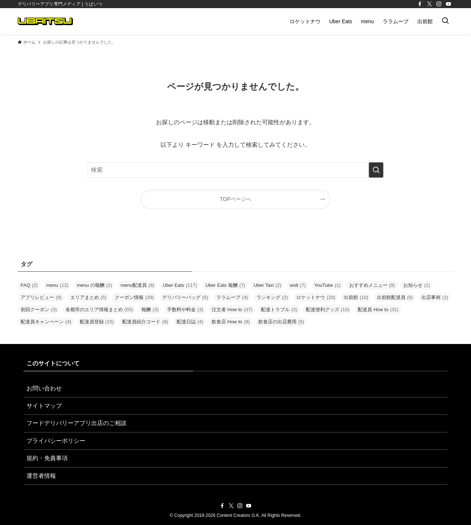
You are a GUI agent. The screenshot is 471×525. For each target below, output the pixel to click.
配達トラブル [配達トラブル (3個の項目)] (279, 309)
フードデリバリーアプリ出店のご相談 (76, 423)
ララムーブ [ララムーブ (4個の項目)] (232, 297)
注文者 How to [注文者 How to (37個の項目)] (232, 309)
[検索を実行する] (376, 170)
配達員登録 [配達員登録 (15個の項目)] (97, 321)
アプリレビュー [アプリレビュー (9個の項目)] (41, 297)
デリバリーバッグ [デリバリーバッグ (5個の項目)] (185, 297)
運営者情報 (41, 476)
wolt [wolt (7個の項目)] (298, 285)
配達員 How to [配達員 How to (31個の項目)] (378, 309)
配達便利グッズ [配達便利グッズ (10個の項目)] (328, 309)
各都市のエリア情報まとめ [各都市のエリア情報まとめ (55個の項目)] (99, 309)
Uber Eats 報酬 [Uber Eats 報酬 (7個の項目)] (225, 285)
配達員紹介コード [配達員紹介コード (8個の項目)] (145, 321)
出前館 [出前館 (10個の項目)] (356, 297)
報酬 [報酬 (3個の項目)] (150, 309)
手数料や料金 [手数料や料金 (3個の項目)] (185, 309)
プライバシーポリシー (55, 441)
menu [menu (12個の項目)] (57, 285)
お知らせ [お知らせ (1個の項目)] (416, 285)
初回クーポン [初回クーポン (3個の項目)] (39, 309)
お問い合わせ (44, 388)
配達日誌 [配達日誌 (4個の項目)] (190, 321)
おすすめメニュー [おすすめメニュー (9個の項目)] (372, 285)
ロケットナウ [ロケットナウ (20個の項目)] (315, 297)
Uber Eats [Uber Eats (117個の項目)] (180, 285)
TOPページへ (235, 199)
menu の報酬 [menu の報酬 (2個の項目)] (94, 285)
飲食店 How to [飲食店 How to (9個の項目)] (231, 321)
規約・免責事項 (47, 458)
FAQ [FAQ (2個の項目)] (29, 285)
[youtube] (448, 4)
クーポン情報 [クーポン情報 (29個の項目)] (134, 297)
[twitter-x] (429, 4)
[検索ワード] (235, 170)
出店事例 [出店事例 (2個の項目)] (434, 297)
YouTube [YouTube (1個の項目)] (327, 285)
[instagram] (439, 4)
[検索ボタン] (445, 21)
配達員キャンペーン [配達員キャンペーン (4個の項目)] (46, 321)
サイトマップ (44, 406)
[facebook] (420, 4)
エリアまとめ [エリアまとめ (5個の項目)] (88, 297)
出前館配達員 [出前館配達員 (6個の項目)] (395, 297)
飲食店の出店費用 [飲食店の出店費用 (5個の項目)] (281, 321)
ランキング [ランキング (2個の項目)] (272, 297)
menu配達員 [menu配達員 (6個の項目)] (137, 285)
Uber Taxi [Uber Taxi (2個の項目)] (267, 285)
